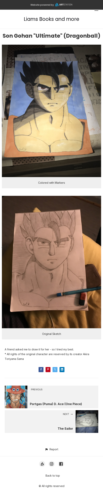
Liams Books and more (51, 19)
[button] (51, 449)
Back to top (53, 475)
